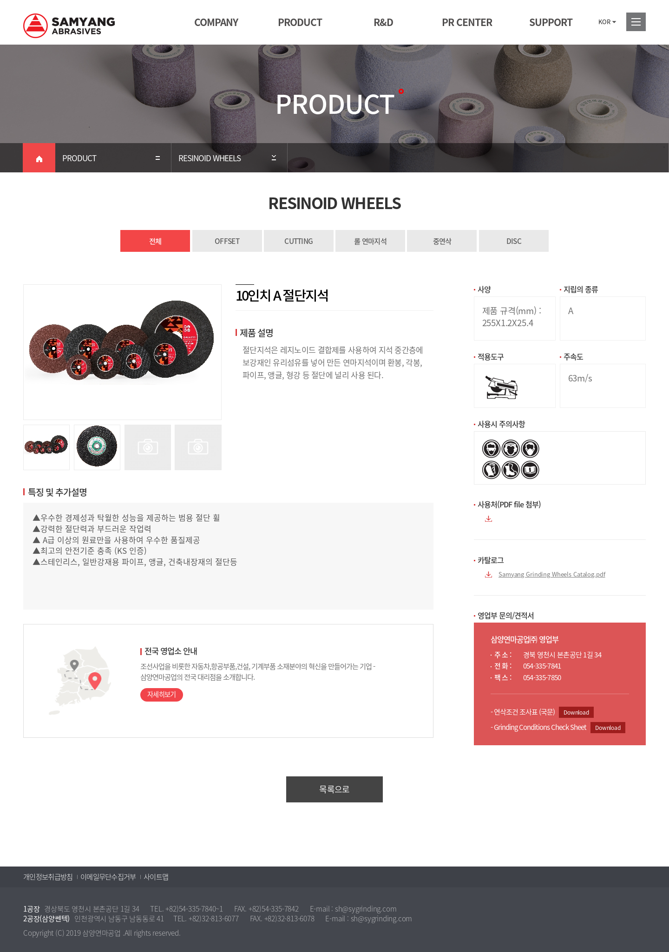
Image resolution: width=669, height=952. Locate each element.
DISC (513, 241)
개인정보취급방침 (47, 876)
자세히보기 (161, 694)
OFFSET (227, 241)
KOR (604, 21)
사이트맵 (156, 876)
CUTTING (298, 241)
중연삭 (442, 241)
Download (576, 712)
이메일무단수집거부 (108, 876)
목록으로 (334, 789)
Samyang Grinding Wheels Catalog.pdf (551, 574)
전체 (155, 241)
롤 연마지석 (370, 241)
